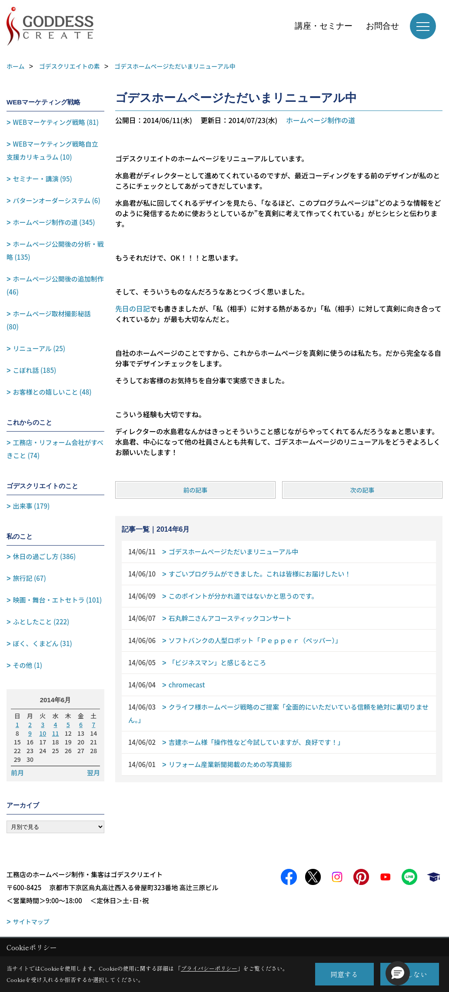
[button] (398, 973)
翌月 (93, 772)
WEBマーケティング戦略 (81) (56, 122)
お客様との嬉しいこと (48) (52, 391)
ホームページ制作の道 (320, 120)
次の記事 (362, 490)
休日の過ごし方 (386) (44, 556)
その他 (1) (28, 665)
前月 (17, 772)
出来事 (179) (31, 505)
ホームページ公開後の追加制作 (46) (55, 285)
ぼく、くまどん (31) (42, 643)
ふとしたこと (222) (41, 621)
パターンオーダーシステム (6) (56, 200)
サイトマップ (31, 921)
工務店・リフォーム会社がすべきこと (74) (55, 449)
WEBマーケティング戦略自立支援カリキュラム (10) (52, 150)
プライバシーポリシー (209, 968)
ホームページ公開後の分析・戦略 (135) (55, 250)
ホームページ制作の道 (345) (54, 222)
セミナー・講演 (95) (42, 178)
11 (55, 733)
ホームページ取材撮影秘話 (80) (49, 320)
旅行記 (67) (29, 578)
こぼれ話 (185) (35, 370)
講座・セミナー (324, 25)
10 (42, 733)
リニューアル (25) (39, 348)
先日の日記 (132, 308)
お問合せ (382, 25)
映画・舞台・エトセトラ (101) (57, 599)
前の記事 (195, 490)
